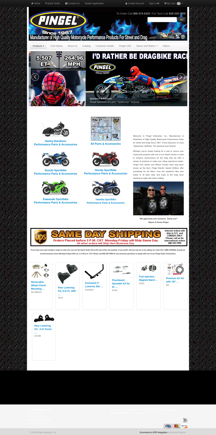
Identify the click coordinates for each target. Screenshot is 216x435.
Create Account (134, 3)
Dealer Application (94, 3)
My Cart (173, 3)
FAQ (113, 409)
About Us (72, 46)
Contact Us (72, 3)
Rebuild (125, 413)
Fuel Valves (56, 46)
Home (35, 3)
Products (38, 46)
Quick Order (52, 3)
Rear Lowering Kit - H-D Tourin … (43, 329)
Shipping (115, 413)
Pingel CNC (125, 46)
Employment (137, 413)
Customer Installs (105, 46)
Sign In (154, 3)
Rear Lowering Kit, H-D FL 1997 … (67, 291)
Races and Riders (146, 46)
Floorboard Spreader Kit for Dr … (121, 283)
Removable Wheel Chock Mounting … (38, 285)
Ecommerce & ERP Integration (153, 432)
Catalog (87, 46)
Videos (166, 46)
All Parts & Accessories (106, 143)
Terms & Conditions (148, 409)
